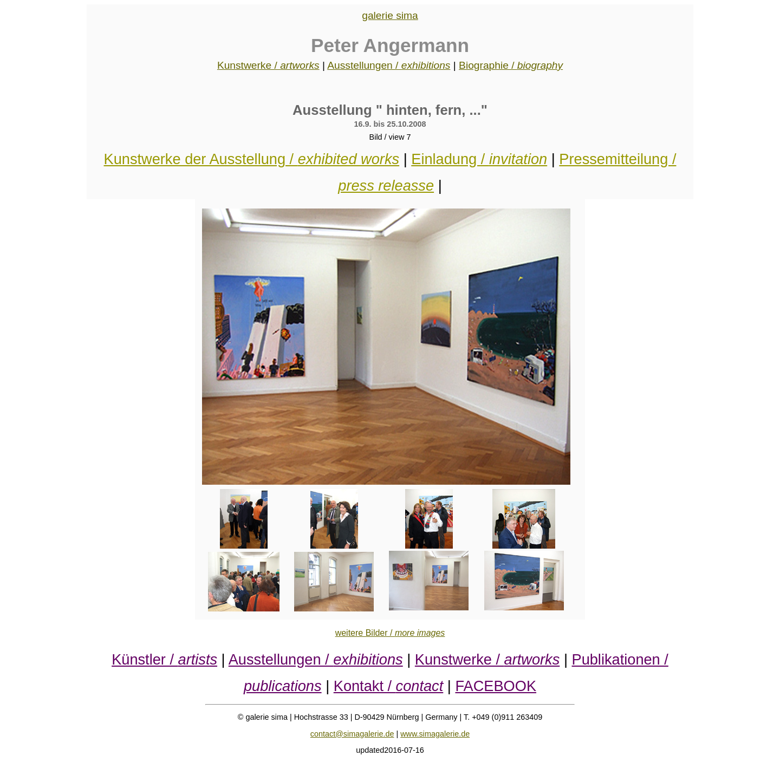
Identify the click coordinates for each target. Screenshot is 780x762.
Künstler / (164, 659)
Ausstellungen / (388, 65)
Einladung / (479, 159)
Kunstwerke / (268, 65)
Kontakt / (389, 686)
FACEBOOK (495, 686)
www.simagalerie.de (435, 734)
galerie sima (390, 15)
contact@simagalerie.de (352, 734)
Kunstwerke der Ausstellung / (252, 159)
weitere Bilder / (390, 632)
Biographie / (511, 65)
